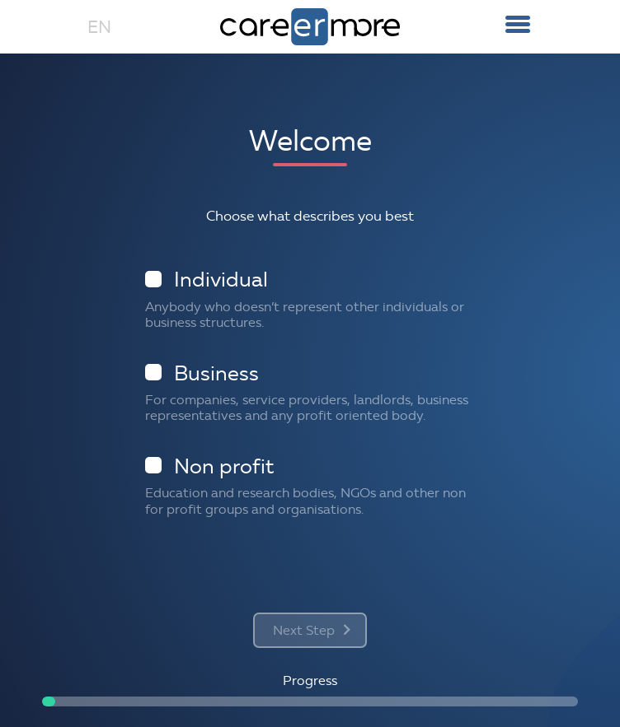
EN (99, 26)
